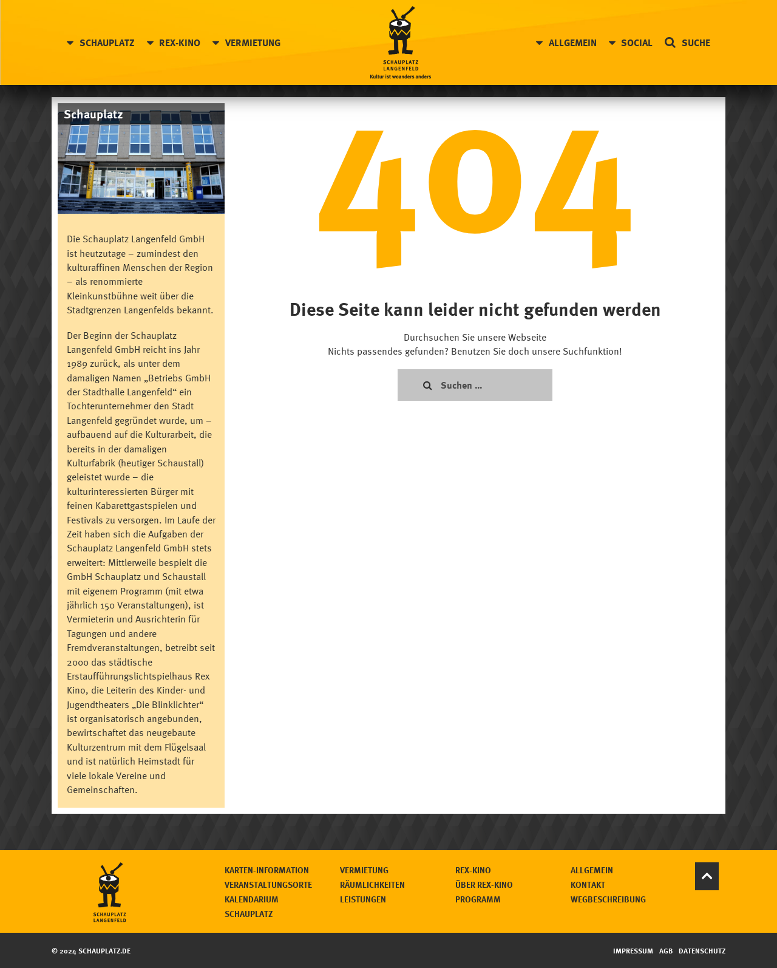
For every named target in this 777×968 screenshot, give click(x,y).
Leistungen (363, 899)
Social (637, 42)
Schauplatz (107, 42)
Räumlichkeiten (372, 884)
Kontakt (588, 884)
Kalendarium (252, 899)
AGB (666, 950)
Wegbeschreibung (608, 899)
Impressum (633, 950)
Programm (478, 899)
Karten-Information (267, 870)
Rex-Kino (179, 42)
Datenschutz (702, 950)
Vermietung (252, 42)
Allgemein (573, 42)
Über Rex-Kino (484, 884)
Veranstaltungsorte (268, 884)
